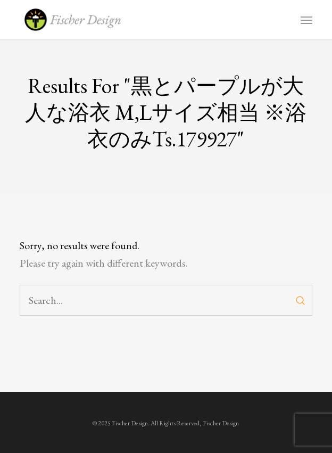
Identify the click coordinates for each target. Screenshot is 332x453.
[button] (306, 19)
